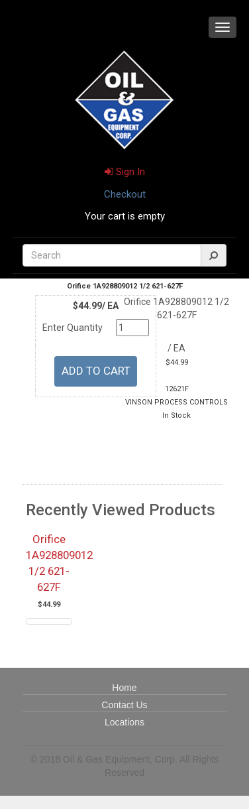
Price (75, 415)
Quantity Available (76, 456)
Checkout (125, 194)
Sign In (125, 172)
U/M (75, 401)
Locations (124, 722)
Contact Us (124, 705)
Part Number (76, 428)
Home (124, 687)
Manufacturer (75, 442)
